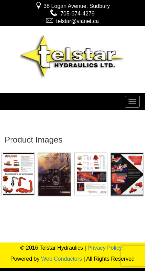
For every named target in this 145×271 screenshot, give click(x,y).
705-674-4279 (72, 13)
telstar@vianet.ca (72, 21)
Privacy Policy (104, 248)
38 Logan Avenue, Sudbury (72, 6)
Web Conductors (61, 259)
